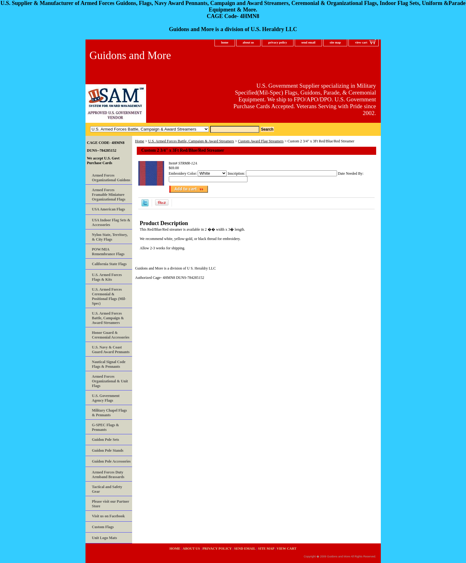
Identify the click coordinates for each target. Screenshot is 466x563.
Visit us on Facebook (108, 516)
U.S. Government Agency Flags (106, 398)
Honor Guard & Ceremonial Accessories (111, 334)
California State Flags (109, 264)
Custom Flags (103, 527)
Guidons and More (130, 55)
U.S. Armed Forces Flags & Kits (107, 277)
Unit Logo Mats (104, 538)
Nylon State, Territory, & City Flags (110, 237)
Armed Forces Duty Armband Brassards (108, 474)
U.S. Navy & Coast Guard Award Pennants (111, 349)
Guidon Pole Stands (107, 450)
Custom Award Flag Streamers (261, 141)
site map (335, 42)
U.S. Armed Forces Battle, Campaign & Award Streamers (191, 141)
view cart (361, 42)
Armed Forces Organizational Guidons (111, 177)
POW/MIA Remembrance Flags (108, 251)
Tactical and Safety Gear (107, 489)
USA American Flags (108, 209)
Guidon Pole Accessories (111, 461)
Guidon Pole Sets (105, 439)
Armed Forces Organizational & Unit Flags (110, 381)
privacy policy (277, 42)
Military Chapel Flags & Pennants (109, 412)
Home (139, 141)
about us (248, 42)
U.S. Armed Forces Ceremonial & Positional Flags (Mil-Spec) (109, 296)
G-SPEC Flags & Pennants (105, 427)
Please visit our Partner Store (110, 503)
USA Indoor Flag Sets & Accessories (111, 222)
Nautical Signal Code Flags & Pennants (109, 364)
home (224, 42)
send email (308, 42)
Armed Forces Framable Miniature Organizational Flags (109, 194)
